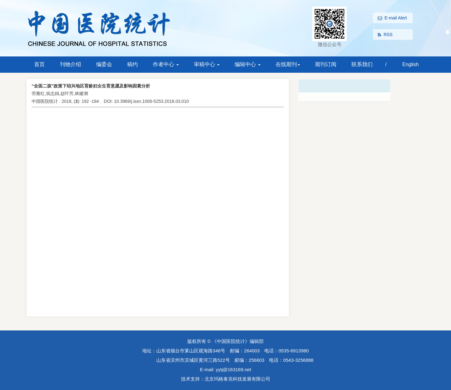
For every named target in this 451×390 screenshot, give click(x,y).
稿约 (132, 64)
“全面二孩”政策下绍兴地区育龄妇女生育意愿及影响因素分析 (91, 85)
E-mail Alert (392, 18)
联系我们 (362, 64)
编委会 (104, 64)
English (410, 64)
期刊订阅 (325, 64)
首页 (39, 64)
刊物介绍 (70, 64)
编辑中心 (248, 64)
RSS (385, 35)
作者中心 (166, 64)
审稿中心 (207, 64)
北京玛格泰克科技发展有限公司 (237, 379)
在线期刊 (288, 64)
